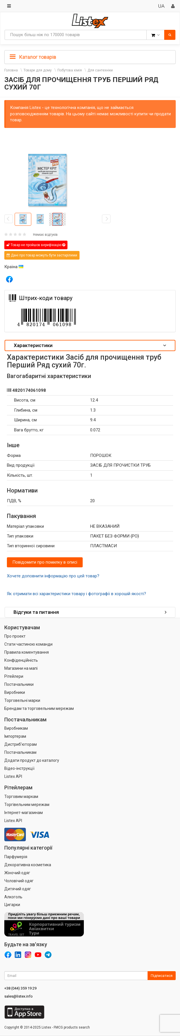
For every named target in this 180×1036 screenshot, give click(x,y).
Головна (11, 70)
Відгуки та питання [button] (90, 612)
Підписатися (162, 975)
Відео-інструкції (19, 768)
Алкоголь (13, 897)
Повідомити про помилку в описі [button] (44, 562)
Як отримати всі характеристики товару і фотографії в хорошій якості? (76, 593)
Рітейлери (13, 676)
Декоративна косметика (27, 864)
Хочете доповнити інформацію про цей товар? (53, 576)
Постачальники (19, 684)
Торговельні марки (22, 700)
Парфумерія (15, 856)
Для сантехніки (100, 70)
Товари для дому (38, 70)
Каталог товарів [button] (33, 57)
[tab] (90, 56)
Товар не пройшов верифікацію (36, 245)
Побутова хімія (69, 70)
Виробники (14, 692)
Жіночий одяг (17, 873)
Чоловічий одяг (19, 881)
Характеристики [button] (90, 345)
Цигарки (12, 904)
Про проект (15, 636)
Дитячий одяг (17, 889)
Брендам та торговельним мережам (39, 708)
